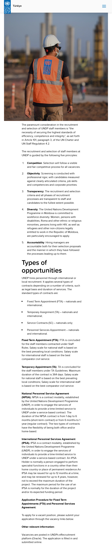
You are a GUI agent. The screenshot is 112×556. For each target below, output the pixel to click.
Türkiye (17, 6)
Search (99, 6)
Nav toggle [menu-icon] (104, 6)
